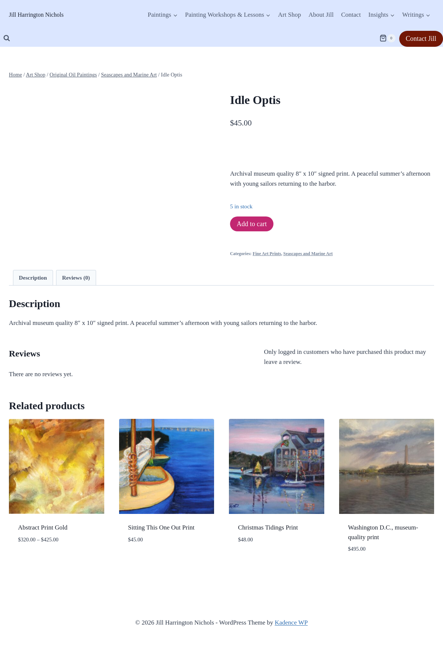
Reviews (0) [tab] (76, 277)
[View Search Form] (6, 38)
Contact (351, 14)
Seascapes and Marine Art (308, 253)
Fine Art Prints (267, 253)
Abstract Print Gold (43, 527)
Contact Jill (421, 38)
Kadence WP (291, 622)
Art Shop (289, 14)
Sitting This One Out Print (161, 527)
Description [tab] (33, 277)
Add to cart (252, 224)
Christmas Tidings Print (268, 527)
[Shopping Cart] (387, 38)
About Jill (321, 14)
